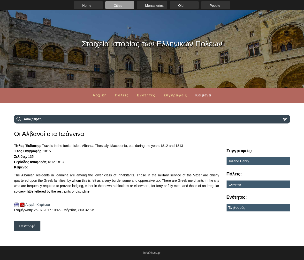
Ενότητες (146, 95)
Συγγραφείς (175, 95)
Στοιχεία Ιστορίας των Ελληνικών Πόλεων (152, 43)
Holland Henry (238, 161)
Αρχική (100, 95)
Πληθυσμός (236, 207)
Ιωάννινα (234, 184)
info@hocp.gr (152, 252)
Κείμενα (203, 95)
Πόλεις (122, 95)
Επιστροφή (27, 226)
